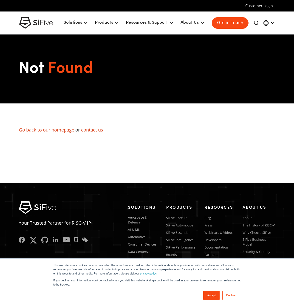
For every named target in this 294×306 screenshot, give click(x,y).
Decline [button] (230, 295)
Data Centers (138, 251)
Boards (171, 254)
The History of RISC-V (259, 225)
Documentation (216, 247)
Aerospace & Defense (137, 219)
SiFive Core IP (176, 218)
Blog (207, 218)
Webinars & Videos (218, 232)
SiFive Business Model (254, 241)
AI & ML (134, 229)
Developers (213, 240)
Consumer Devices (142, 244)
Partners (211, 254)
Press (208, 225)
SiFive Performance (180, 247)
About (247, 218)
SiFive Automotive (179, 225)
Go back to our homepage (46, 130)
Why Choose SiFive (257, 232)
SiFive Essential (177, 232)
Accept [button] (211, 295)
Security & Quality (256, 251)
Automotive (136, 237)
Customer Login (259, 5)
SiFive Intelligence (180, 240)
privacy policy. (148, 273)
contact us (92, 130)
